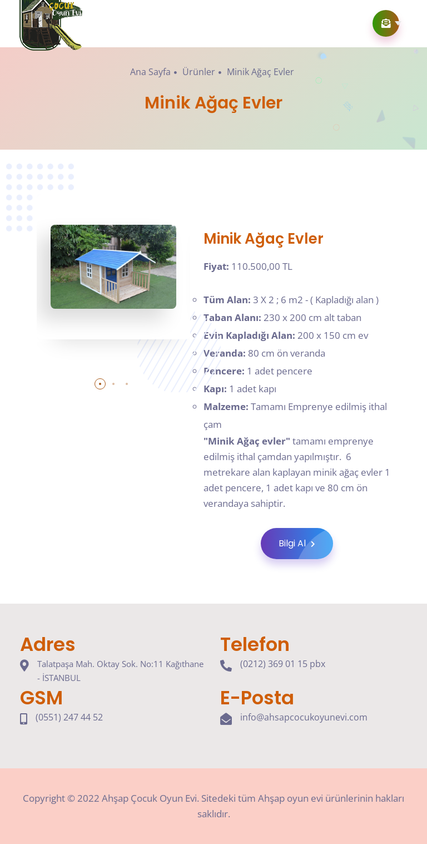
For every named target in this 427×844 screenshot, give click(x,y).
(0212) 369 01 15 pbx (282, 664)
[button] (100, 383)
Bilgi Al (306, 543)
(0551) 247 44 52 (69, 717)
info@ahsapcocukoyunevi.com (304, 717)
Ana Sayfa (150, 71)
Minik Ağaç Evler (260, 71)
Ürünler (198, 71)
